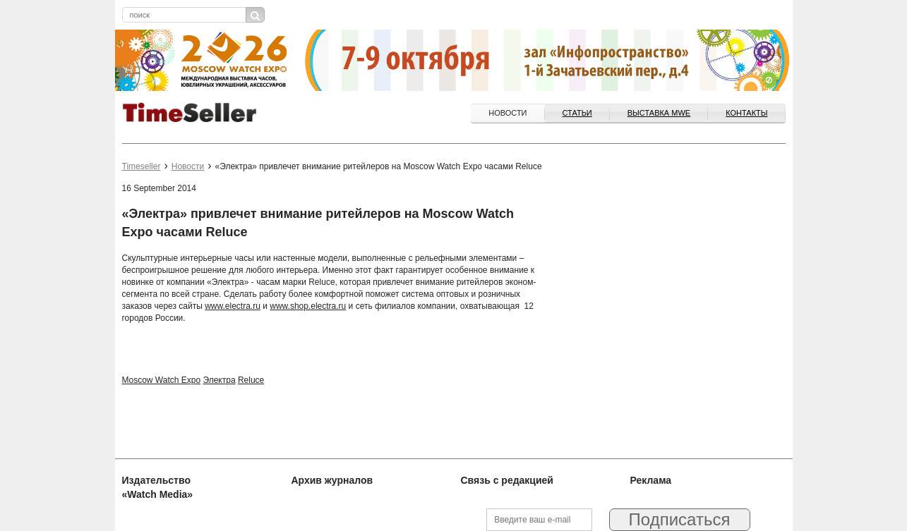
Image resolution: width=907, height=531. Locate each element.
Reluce (251, 380)
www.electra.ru (232, 306)
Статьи (577, 113)
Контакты (746, 113)
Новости (507, 113)
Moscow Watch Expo (161, 380)
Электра (219, 380)
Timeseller (141, 166)
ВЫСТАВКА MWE (658, 113)
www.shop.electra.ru (308, 306)
